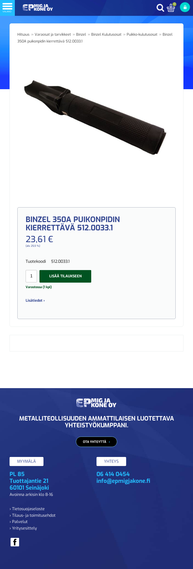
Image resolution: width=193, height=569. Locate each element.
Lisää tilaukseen (65, 276)
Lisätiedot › (35, 300)
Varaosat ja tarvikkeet (53, 34)
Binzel (81, 34)
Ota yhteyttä (94, 442)
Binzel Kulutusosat (106, 34)
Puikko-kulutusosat (142, 34)
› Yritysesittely (23, 528)
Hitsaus (23, 34)
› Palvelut (19, 521)
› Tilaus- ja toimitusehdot (33, 515)
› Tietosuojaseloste (27, 508)
